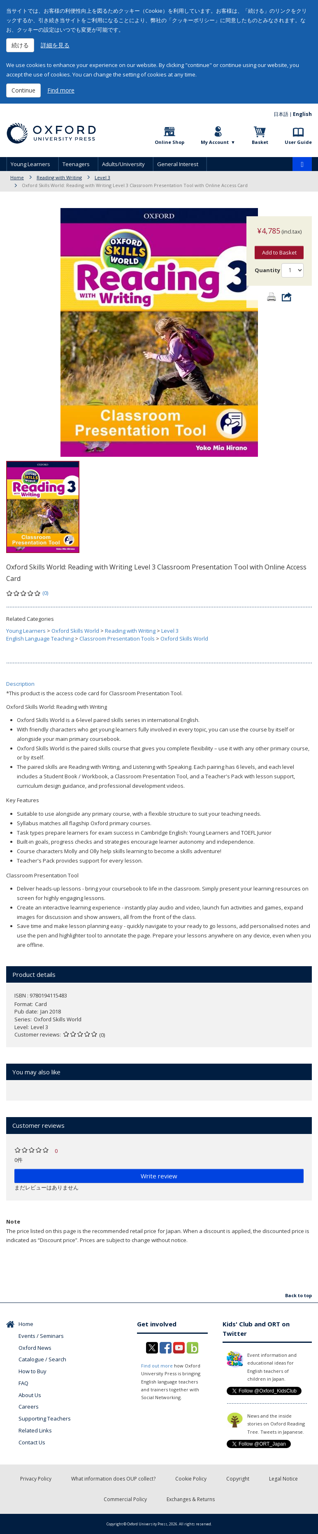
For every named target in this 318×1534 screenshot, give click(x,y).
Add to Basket (279, 244)
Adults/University (123, 164)
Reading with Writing (59, 177)
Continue (23, 90)
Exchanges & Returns (191, 1499)
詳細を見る (55, 45)
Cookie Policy (191, 1478)
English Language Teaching (40, 638)
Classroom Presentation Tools (117, 638)
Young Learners (30, 164)
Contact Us (32, 1442)
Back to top (298, 1295)
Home (17, 177)
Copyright (237, 1478)
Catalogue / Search (42, 1359)
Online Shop (169, 142)
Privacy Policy (35, 1478)
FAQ (23, 1383)
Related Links (35, 1430)
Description (20, 683)
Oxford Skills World (75, 630)
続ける (20, 45)
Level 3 (102, 177)
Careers (29, 1406)
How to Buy (32, 1371)
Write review (159, 1176)
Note (13, 1221)
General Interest (177, 164)
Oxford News (35, 1347)
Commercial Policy (125, 1499)
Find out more (157, 1366)
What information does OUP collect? (113, 1478)
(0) (45, 593)
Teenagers (76, 164)
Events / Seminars (41, 1336)
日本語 (281, 114)
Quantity (267, 262)
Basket (260, 142)
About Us (30, 1395)
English (302, 114)
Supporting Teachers (45, 1418)
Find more (60, 90)
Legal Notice (283, 1478)
